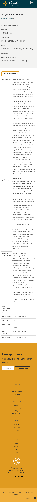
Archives (16, 430)
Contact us (7, 368)
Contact (16, 446)
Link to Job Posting (10, 74)
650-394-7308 (23, 368)
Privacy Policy (18, 495)
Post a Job (17, 427)
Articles (16, 405)
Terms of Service (29, 492)
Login (16, 452)
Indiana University (6, 18)
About (17, 443)
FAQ (16, 449)
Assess (17, 389)
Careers (16, 433)
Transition (17, 395)
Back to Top (29, 498)
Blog (16, 411)
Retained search (17, 392)
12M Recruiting (16, 414)
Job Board (17, 424)
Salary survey (17, 408)
